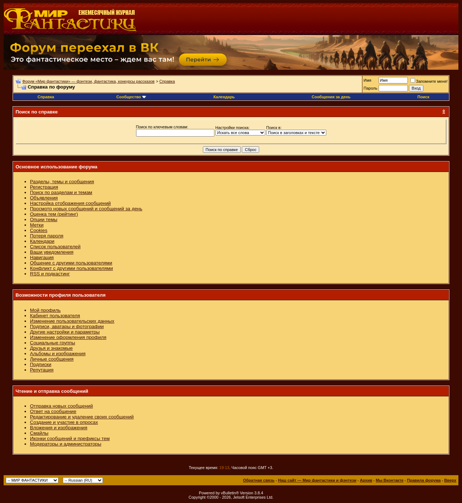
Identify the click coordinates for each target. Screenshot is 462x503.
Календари (42, 241)
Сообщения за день (330, 97)
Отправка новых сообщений (61, 406)
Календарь (224, 97)
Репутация (41, 370)
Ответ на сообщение (53, 411)
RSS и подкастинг (50, 273)
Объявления (44, 198)
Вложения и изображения (58, 427)
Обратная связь (258, 480)
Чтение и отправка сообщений (52, 391)
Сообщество (131, 97)
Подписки (40, 364)
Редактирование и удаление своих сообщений (82, 417)
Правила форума (424, 480)
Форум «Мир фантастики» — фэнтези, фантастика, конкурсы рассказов (88, 81)
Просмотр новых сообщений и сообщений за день (86, 208)
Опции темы (43, 219)
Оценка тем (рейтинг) (54, 214)
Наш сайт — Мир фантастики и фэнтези (317, 480)
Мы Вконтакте (390, 480)
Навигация (42, 257)
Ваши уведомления (51, 252)
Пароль (370, 88)
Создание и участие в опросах (64, 422)
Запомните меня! (429, 81)
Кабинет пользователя (55, 315)
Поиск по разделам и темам (61, 192)
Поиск (423, 97)
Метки (37, 225)
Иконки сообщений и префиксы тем (70, 438)
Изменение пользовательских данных (72, 321)
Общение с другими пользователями (71, 263)
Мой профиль (45, 310)
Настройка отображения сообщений (70, 203)
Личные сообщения (52, 359)
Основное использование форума (56, 166)
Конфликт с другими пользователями (71, 268)
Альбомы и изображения (58, 353)
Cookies (38, 230)
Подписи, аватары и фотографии (67, 326)
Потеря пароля (46, 235)
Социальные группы (52, 342)
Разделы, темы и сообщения (62, 181)
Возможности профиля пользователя (61, 295)
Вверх (450, 480)
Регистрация (44, 187)
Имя (367, 80)
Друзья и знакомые (51, 348)
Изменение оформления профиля (68, 337)
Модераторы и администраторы (65, 444)
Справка (167, 81)
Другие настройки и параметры (65, 332)
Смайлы (39, 433)
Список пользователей (55, 246)
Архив (366, 480)
